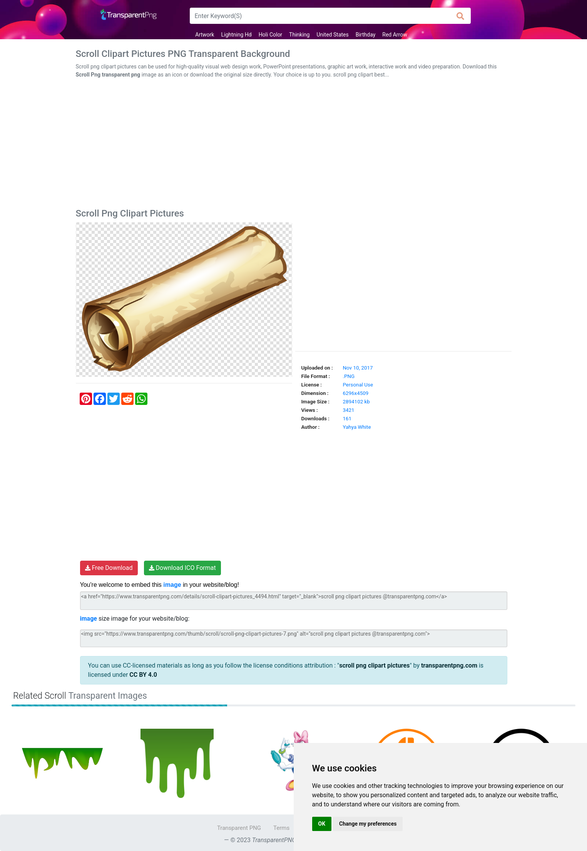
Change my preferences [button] (367, 824)
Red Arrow (394, 35)
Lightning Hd (236, 35)
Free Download (109, 567)
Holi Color (270, 35)
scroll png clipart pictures (374, 665)
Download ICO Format (182, 567)
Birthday (366, 35)
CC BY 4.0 (143, 674)
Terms (281, 827)
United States (332, 35)
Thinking (299, 35)
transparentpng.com (449, 665)
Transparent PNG (239, 827)
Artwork (204, 35)
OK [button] (322, 824)
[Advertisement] (293, 145)
